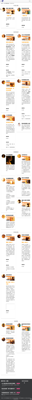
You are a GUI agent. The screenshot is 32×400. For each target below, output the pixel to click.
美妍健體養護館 (6, 3)
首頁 (2, 3)
